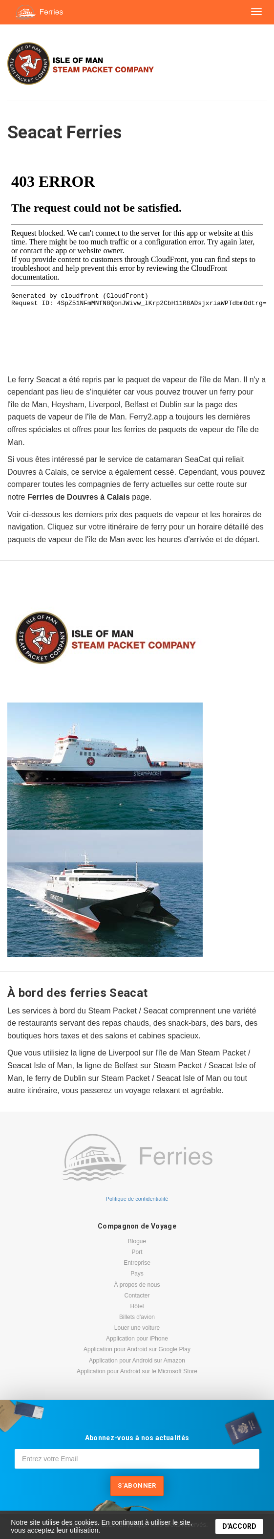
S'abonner (137, 1485)
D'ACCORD (239, 1526)
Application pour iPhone (137, 1338)
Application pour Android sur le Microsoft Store (137, 1371)
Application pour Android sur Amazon (137, 1360)
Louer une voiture (137, 1327)
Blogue (137, 1241)
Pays (137, 1273)
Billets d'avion (137, 1317)
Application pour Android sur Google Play (137, 1349)
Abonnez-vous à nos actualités (137, 1438)
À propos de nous (137, 1284)
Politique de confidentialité (137, 1199)
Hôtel (137, 1306)
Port (136, 1252)
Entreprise (137, 1262)
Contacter (136, 1295)
